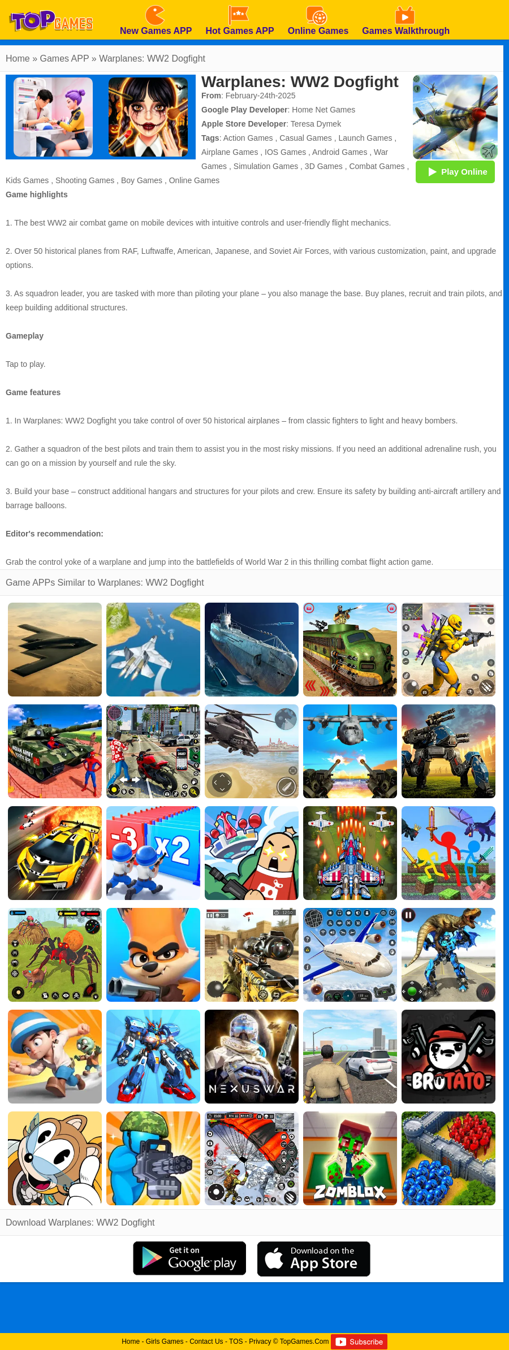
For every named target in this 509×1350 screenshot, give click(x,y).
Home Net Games (323, 109)
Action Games (248, 137)
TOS (236, 1341)
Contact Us (206, 1341)
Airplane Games (229, 152)
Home (18, 58)
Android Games (339, 152)
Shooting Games (84, 180)
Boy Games (141, 180)
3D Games (324, 166)
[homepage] (51, 4)
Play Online (455, 171)
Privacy (260, 1341)
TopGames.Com (304, 1341)
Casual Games (305, 137)
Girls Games (165, 1341)
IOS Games (285, 152)
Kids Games (27, 180)
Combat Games (376, 166)
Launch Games (365, 137)
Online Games (194, 180)
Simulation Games (266, 166)
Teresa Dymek (316, 123)
